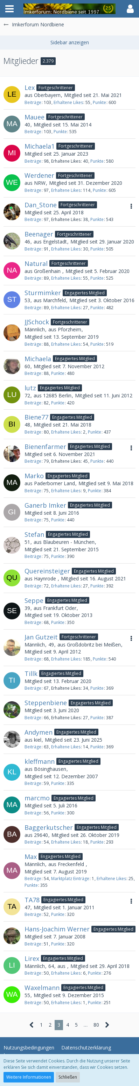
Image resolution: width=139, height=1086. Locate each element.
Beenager (39, 234)
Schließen (67, 1077)
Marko (34, 476)
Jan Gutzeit (41, 637)
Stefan (34, 534)
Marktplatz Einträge (70, 879)
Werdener (39, 175)
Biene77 (36, 417)
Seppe (34, 600)
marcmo (37, 798)
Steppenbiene (46, 702)
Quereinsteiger (47, 571)
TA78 (32, 900)
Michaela (38, 359)
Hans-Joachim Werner (57, 929)
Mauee (34, 117)
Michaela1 (40, 146)
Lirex (32, 958)
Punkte (99, 102)
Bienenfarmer (45, 446)
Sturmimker (43, 292)
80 (96, 1024)
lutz (30, 388)
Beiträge (33, 102)
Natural (36, 263)
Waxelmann (42, 987)
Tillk (31, 673)
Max (31, 856)
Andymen (39, 732)
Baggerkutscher (49, 827)
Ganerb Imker (45, 505)
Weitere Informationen (28, 1077)
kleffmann (40, 761)
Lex (30, 87)
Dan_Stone (41, 205)
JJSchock (37, 322)
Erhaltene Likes (68, 102)
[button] (9, 8)
